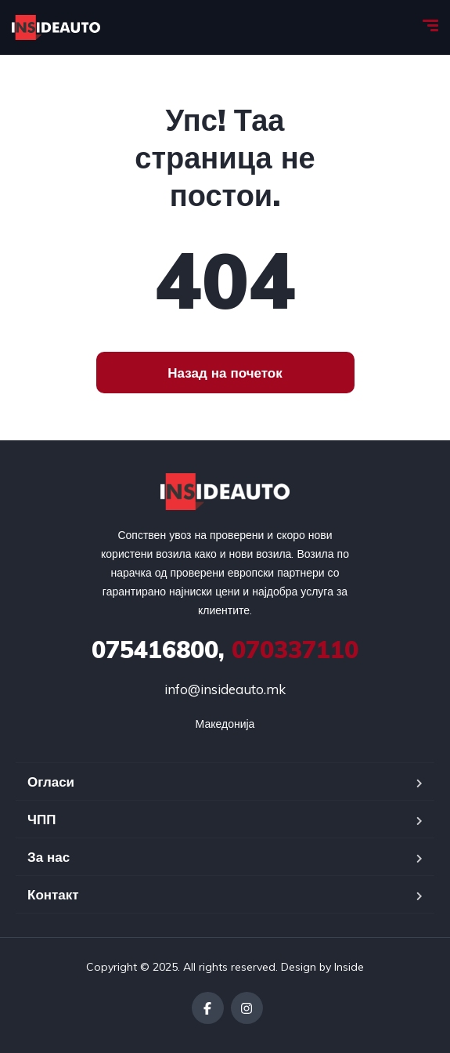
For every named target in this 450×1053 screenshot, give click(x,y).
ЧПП (41, 819)
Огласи (50, 781)
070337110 (225, 649)
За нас (48, 857)
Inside (349, 967)
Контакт (53, 894)
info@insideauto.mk (225, 689)
